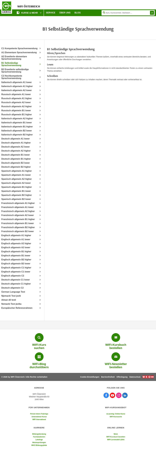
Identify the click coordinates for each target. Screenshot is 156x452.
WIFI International (39, 419)
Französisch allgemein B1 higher (18, 219)
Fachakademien (39, 437)
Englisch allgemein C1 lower (15, 272)
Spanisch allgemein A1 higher (16, 171)
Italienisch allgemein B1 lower (16, 122)
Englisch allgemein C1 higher (16, 267)
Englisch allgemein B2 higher (16, 259)
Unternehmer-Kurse (39, 417)
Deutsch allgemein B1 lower (15, 155)
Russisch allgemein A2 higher (16, 106)
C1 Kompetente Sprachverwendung (19, 48)
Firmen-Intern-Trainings (39, 414)
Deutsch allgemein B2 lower (15, 163)
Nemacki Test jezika (11, 304)
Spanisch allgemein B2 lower (16, 199)
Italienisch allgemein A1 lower (16, 82)
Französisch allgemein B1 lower (17, 223)
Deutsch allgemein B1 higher (16, 159)
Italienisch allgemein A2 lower (16, 90)
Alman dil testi (8, 300)
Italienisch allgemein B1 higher (17, 126)
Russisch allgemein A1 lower (16, 94)
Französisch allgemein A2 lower (17, 215)
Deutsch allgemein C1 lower (15, 280)
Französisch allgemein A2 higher (18, 211)
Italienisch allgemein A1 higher (17, 86)
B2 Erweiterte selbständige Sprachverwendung (15, 70)
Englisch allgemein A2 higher (16, 243)
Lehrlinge (39, 440)
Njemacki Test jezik (11, 296)
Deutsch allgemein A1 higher (16, 143)
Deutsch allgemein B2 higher (16, 167)
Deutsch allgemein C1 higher (16, 284)
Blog (78, 13)
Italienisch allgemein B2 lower (16, 130)
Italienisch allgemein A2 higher (17, 118)
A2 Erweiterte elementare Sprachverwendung (14, 57)
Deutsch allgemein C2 (12, 288)
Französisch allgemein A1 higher (18, 203)
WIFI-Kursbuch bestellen (115, 437)
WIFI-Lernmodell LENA (116, 440)
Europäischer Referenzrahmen (16, 308)
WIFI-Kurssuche (116, 417)
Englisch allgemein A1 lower (15, 239)
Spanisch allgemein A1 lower (16, 175)
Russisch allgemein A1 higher (16, 98)
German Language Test (13, 292)
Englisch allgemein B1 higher (16, 251)
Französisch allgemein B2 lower (17, 231)
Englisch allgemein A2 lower (15, 247)
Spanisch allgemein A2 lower (16, 183)
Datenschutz (134, 377)
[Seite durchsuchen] (128, 12)
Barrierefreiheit (108, 377)
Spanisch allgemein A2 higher (16, 179)
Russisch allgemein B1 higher (16, 114)
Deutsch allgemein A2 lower (15, 147)
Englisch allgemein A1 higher (16, 235)
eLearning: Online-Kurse (115, 414)
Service (50, 13)
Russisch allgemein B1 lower (16, 110)
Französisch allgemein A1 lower (17, 207)
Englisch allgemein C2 (12, 276)
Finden (152, 13)
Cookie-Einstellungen (89, 377)
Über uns (65, 13)
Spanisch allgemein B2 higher (16, 195)
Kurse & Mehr (27, 12)
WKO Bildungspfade (39, 445)
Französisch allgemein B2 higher (18, 227)
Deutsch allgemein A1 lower (15, 139)
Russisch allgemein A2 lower (16, 102)
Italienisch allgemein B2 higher (17, 135)
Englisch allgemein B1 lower (15, 255)
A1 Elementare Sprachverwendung (19, 52)
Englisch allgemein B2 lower (15, 263)
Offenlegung (121, 377)
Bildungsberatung (39, 434)
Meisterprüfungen (39, 442)
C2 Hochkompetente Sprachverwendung (11, 77)
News (116, 434)
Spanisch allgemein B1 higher (16, 187)
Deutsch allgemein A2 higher (16, 151)
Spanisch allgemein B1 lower (16, 191)
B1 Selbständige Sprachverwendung (11, 64)
